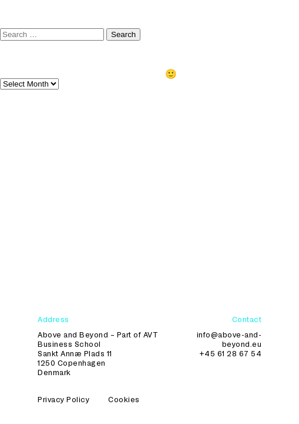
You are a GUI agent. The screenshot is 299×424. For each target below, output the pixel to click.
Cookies (124, 399)
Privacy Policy (63, 399)
